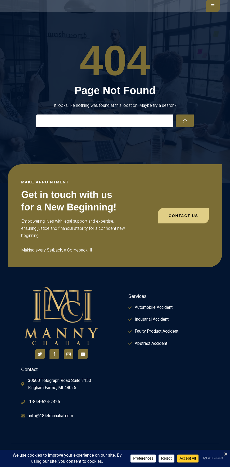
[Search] (185, 120)
